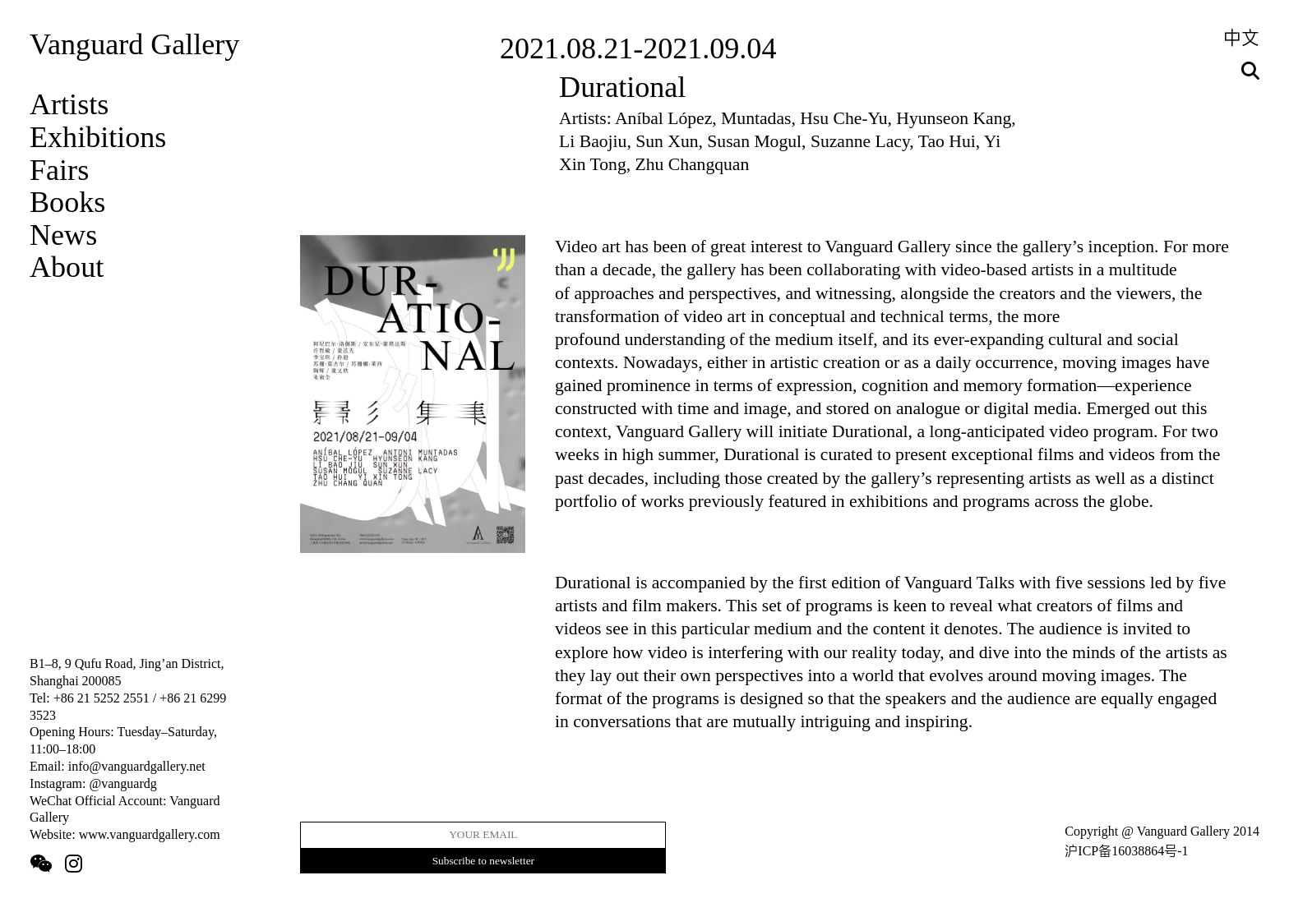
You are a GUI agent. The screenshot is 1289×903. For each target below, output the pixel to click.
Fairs (59, 170)
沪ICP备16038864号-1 (1126, 851)
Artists (69, 104)
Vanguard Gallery (134, 44)
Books (67, 202)
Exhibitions (98, 137)
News (63, 235)
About (67, 267)
